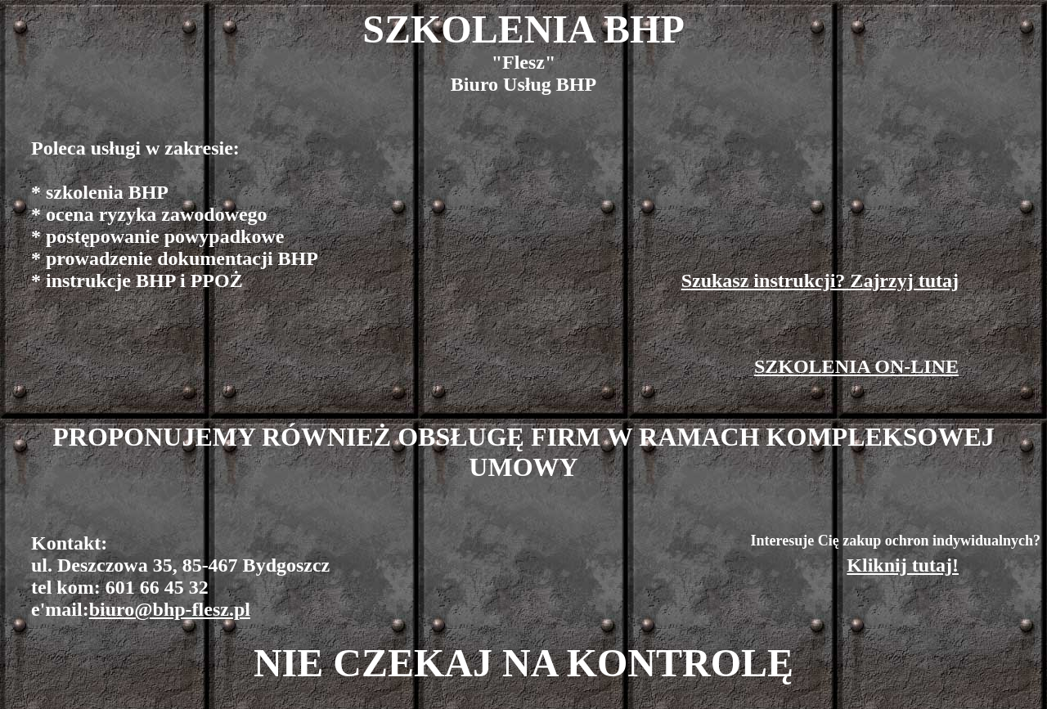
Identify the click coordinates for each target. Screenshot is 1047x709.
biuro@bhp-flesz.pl (169, 609)
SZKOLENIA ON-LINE (856, 366)
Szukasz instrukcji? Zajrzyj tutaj (820, 280)
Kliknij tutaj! (903, 565)
